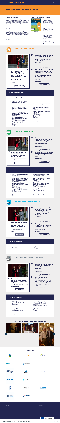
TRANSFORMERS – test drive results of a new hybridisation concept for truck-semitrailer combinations (19, 102)
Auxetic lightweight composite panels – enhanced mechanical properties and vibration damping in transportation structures (41, 183)
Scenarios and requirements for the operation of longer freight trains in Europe (41, 179)
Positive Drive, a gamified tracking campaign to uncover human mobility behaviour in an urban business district (41, 307)
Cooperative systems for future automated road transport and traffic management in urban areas (41, 104)
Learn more (28, 421)
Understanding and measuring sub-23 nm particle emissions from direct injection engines (20, 98)
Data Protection (42, 405)
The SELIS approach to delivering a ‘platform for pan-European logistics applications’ (20, 312)
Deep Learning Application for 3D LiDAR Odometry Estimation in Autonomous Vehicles (19, 118)
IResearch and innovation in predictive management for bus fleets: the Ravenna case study (19, 108)
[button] (52, 421)
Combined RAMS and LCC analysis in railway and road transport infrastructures (41, 175)
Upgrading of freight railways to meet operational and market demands (39, 188)
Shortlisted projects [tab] (30, 92)
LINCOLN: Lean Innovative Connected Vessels (19, 245)
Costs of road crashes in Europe (38, 115)
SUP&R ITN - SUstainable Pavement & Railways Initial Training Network (20, 175)
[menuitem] (30, 11)
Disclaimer (8, 405)
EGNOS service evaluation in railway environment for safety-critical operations (19, 193)
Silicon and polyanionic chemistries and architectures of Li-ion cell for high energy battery (19, 122)
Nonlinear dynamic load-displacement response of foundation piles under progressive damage (20, 189)
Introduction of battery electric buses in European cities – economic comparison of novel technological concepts (20, 113)
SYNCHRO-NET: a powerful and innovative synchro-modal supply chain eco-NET (19, 302)
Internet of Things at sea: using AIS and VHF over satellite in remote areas (41, 246)
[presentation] (6, 334)
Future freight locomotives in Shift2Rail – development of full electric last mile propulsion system (20, 184)
